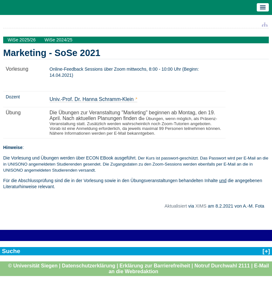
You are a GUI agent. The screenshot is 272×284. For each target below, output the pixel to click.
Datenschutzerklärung (88, 265)
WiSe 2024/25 (58, 39)
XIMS (201, 206)
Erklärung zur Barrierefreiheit (154, 265)
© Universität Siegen (33, 265)
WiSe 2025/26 (22, 39)
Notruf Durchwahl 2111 (222, 265)
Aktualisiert (176, 206)
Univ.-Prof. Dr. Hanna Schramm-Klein (92, 99)
